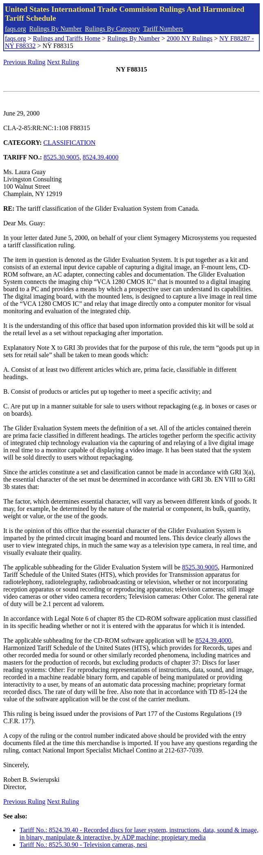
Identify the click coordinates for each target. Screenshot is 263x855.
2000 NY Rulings (190, 38)
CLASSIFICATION (70, 142)
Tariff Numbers (163, 28)
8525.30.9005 (61, 157)
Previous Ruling (24, 62)
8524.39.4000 (100, 157)
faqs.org (15, 28)
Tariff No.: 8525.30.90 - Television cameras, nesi (83, 844)
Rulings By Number (55, 28)
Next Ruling (63, 62)
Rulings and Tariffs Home (67, 38)
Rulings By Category (112, 28)
